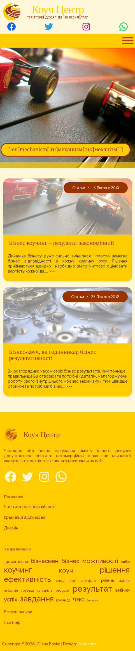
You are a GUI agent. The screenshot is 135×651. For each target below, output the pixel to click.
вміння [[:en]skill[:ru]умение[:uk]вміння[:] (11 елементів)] (122, 590)
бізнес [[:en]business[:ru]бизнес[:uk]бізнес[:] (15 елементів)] (70, 561)
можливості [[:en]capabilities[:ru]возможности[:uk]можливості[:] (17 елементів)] (100, 561)
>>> (52, 271)
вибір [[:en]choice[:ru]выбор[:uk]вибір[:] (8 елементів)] (125, 562)
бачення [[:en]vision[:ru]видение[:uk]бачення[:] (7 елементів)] (92, 600)
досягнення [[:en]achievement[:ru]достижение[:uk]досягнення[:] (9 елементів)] (16, 561)
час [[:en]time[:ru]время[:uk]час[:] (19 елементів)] (78, 599)
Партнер (12, 622)
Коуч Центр (58, 9)
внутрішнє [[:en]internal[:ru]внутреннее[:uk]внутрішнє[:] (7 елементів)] (88, 581)
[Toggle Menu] (127, 40)
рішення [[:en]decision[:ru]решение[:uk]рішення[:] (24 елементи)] (115, 570)
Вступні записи (18, 611)
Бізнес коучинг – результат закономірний (61, 243)
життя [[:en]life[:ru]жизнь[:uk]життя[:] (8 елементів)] (124, 580)
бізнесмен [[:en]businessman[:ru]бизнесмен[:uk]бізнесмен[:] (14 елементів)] (44, 561)
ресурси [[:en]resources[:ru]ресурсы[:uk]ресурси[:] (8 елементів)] (62, 590)
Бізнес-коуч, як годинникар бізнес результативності (52, 355)
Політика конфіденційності (29, 506)
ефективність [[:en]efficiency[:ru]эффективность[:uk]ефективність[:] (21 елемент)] (27, 579)
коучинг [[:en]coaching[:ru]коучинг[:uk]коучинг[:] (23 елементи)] (18, 570)
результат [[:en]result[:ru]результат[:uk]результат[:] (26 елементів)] (92, 589)
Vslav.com (86, 644)
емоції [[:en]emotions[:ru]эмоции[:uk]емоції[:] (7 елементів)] (60, 581)
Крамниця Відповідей (24, 517)
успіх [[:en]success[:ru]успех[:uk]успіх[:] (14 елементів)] (10, 599)
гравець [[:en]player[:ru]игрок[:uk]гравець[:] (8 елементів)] (27, 590)
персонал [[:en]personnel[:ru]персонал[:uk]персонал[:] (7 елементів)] (11, 590)
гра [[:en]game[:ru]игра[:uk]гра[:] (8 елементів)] (73, 580)
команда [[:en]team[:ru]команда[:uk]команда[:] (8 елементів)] (63, 600)
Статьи (78, 187)
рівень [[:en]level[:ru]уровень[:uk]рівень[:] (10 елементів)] (107, 580)
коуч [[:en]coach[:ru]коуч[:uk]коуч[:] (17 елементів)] (66, 570)
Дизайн (11, 528)
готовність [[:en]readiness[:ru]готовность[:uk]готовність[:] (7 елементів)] (44, 590)
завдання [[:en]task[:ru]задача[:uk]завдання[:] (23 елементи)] (37, 599)
